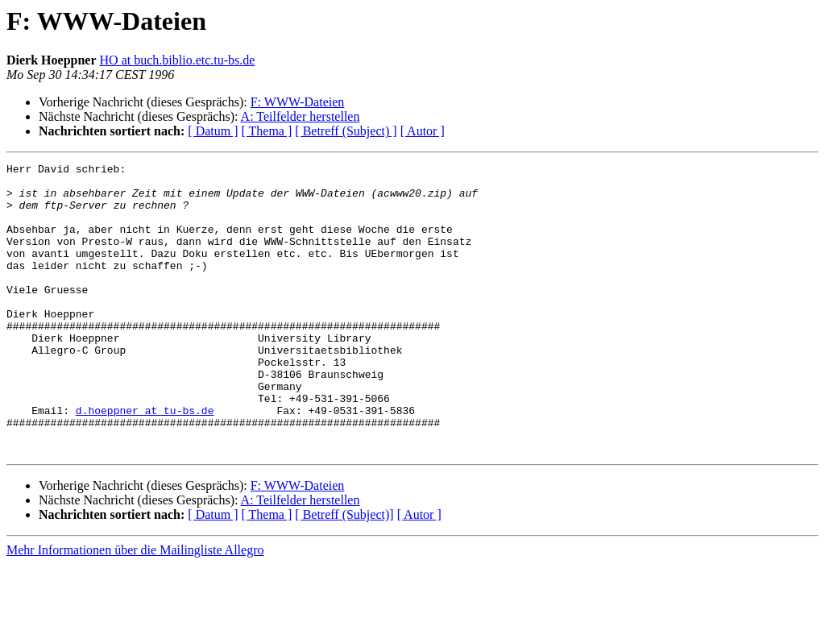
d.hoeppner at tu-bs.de (145, 461)
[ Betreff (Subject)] (344, 572)
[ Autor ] (422, 131)
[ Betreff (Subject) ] (345, 131)
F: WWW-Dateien (298, 102)
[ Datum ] (213, 131)
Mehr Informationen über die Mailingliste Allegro (134, 608)
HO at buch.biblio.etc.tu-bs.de (177, 60)
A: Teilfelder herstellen (300, 116)
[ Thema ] (267, 131)
